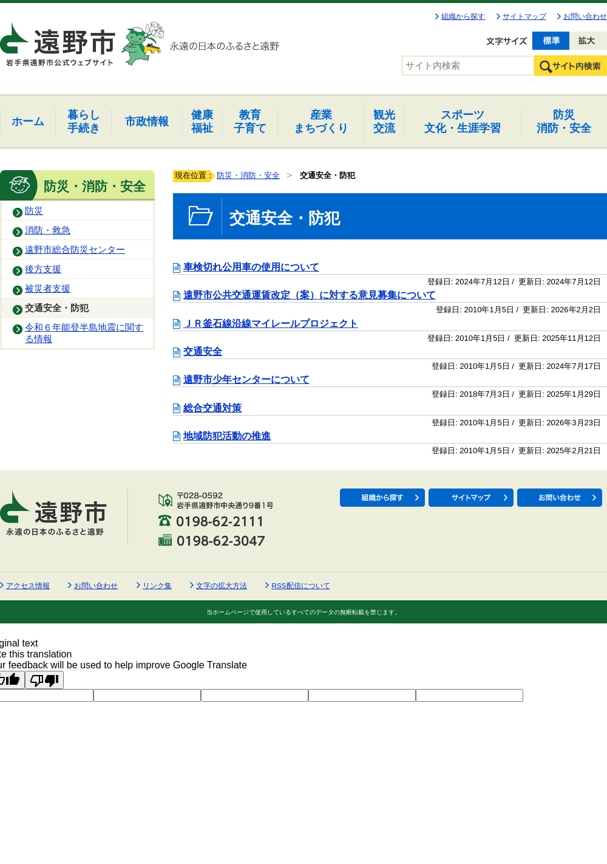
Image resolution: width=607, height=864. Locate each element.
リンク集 (157, 585)
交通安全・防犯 (57, 308)
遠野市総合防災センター (75, 250)
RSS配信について (300, 585)
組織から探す (463, 16)
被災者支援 (47, 288)
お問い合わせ (585, 16)
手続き (83, 121)
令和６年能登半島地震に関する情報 (84, 333)
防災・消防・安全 (248, 175)
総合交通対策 (212, 408)
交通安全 (202, 351)
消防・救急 (47, 230)
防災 (34, 211)
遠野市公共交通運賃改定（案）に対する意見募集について (309, 295)
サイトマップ (524, 16)
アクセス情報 (28, 585)
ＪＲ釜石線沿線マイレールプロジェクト (270, 323)
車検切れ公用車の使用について (251, 267)
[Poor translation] (44, 680)
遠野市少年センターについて (246, 379)
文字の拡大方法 (221, 585)
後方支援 (43, 269)
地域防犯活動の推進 (227, 436)
